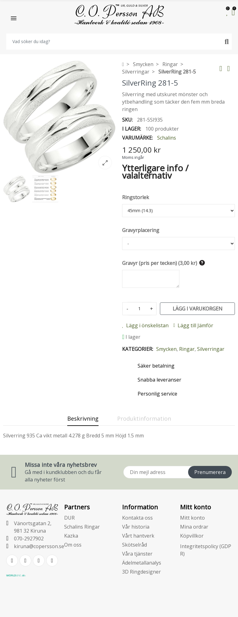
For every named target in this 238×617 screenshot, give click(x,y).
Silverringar (210, 349)
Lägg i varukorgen (198, 308)
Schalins (166, 137)
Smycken (166, 349)
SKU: (127, 119)
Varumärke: (137, 137)
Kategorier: (137, 349)
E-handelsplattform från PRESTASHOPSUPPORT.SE (119, 607)
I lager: (131, 128)
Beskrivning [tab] (83, 418)
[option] (59, 116)
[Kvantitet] (139, 308)
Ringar (187, 349)
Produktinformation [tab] (144, 418)
